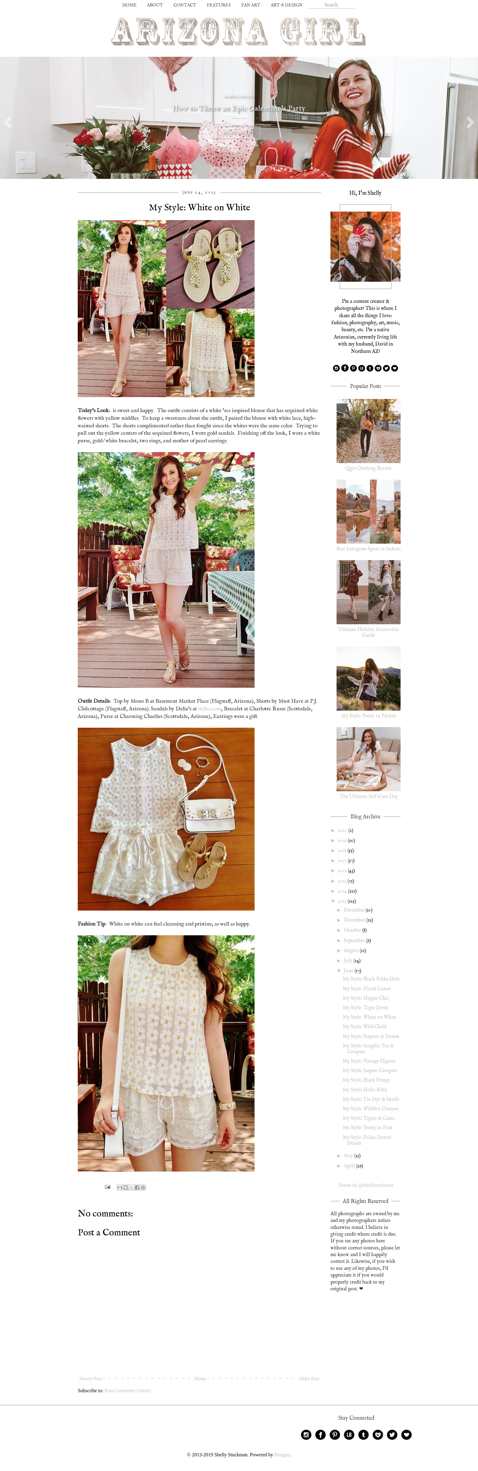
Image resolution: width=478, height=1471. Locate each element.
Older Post (309, 1378)
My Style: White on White (369, 1017)
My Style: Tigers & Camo (369, 1118)
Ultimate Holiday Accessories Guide (368, 633)
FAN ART (250, 5)
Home (200, 1378)
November (355, 920)
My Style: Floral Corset (367, 989)
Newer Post (90, 1378)
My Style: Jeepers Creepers (370, 1071)
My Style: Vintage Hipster (369, 1061)
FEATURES (219, 5)
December (355, 910)
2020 (343, 831)
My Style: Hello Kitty (365, 1090)
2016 (343, 871)
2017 (343, 861)
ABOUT (155, 5)
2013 (343, 901)
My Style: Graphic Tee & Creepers (368, 1049)
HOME (129, 5)
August (352, 951)
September (355, 941)
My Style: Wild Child (364, 1027)
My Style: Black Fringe (366, 1080)
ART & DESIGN (287, 5)
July (349, 961)
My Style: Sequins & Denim (371, 1037)
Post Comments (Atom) (128, 1390)
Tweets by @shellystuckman (365, 1185)
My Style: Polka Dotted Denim (367, 1141)
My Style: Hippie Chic (366, 998)
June (349, 971)
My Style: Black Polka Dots (371, 979)
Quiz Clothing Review (368, 469)
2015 (343, 881)
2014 (343, 891)
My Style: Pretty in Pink (368, 1128)
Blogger (282, 1454)
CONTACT (184, 5)
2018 (343, 851)
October (353, 930)
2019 (343, 841)
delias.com (209, 708)
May (349, 1156)
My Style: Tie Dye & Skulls (371, 1099)
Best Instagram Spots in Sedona (369, 549)
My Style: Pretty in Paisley (368, 716)
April (350, 1166)
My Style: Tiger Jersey (365, 1008)
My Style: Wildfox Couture (371, 1109)
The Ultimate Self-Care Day (369, 797)
